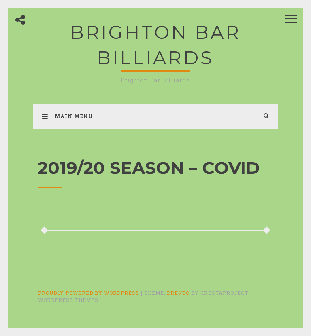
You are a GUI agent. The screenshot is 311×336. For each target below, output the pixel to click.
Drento (178, 293)
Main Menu (67, 116)
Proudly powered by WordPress (89, 293)
